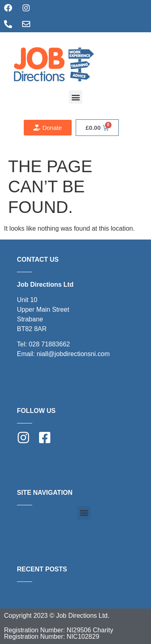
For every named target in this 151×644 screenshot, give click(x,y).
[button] (75, 97)
